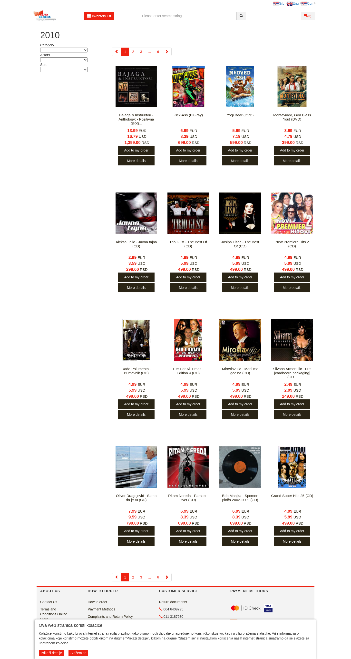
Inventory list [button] (99, 16)
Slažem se (78, 653)
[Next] (167, 52)
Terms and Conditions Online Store (53, 614)
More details (136, 161)
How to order (97, 602)
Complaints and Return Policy (110, 616)
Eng (293, 3)
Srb (278, 3)
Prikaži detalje (51, 653)
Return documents (173, 602)
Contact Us (48, 602)
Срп (307, 3)
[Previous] (116, 52)
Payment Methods (101, 609)
